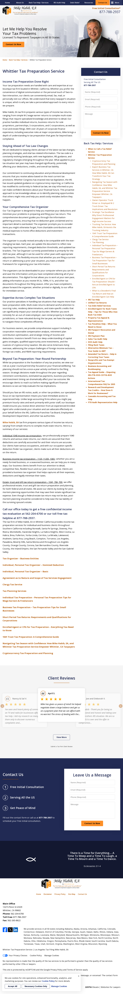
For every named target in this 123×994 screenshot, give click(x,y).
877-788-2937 (109, 12)
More (117, 2)
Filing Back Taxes (96, 345)
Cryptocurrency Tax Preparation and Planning (28, 653)
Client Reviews (61, 678)
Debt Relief (74, 2)
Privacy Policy (60, 894)
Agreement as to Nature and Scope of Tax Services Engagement (37, 578)
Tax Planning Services (14, 591)
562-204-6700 (17, 913)
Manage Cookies (51, 955)
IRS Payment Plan (96, 336)
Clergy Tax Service (12, 584)
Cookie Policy (36, 955)
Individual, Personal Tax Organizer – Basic (25, 571)
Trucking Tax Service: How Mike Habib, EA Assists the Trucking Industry (104, 227)
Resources (89, 2)
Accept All (12, 986)
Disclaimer (48, 894)
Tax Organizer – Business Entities (21, 558)
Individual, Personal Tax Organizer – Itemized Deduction (33, 565)
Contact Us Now (13, 44)
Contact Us (102, 2)
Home (7, 2)
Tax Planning (98, 242)
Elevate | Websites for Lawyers (102, 987)
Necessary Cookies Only (36, 986)
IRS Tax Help (94, 299)
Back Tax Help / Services (39, 2)
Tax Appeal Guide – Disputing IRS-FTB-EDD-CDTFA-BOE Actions (101, 375)
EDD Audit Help (95, 342)
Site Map (71, 894)
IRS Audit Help (59, 2)
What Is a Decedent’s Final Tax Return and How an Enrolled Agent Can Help (104, 293)
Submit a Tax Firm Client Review (61, 746)
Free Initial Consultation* (106, 8)
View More (62, 737)
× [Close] (78, 976)
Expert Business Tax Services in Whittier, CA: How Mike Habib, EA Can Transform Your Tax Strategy (103, 173)
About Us (20, 2)
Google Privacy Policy (53, 969)
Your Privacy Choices (15, 955)
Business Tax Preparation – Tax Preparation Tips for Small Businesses (104, 260)
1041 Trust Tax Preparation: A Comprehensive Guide (31, 636)
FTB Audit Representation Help (102, 402)
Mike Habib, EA (11, 422)
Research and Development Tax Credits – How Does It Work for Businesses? (101, 390)
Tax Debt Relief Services (99, 305)
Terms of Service (74, 969)
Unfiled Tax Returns (97, 302)
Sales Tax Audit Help (97, 339)
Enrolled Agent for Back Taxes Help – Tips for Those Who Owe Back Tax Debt (102, 312)
